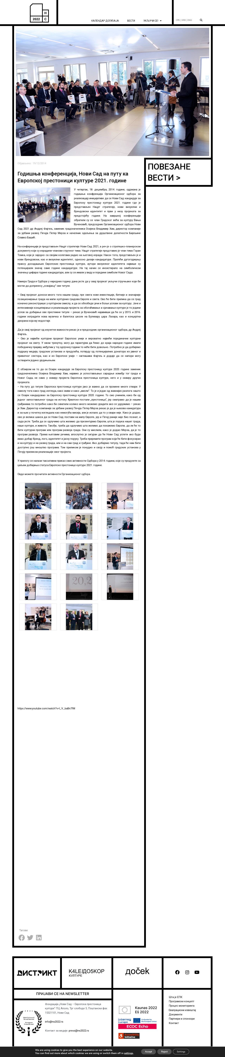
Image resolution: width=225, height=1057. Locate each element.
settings (123, 1053)
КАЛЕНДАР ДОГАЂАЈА (105, 20)
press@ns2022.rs (79, 1030)
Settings (184, 1051)
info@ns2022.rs (54, 1021)
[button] (201, 20)
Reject (164, 1051)
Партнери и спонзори (182, 1018)
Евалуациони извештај (182, 1010)
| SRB (183, 20)
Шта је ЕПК (175, 997)
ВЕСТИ (131, 20)
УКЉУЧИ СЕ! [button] (152, 21)
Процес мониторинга (181, 1005)
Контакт (174, 1023)
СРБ (178, 20)
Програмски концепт (181, 1001)
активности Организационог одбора (70, 474)
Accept (145, 1051)
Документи (175, 1014)
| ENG (189, 20)
